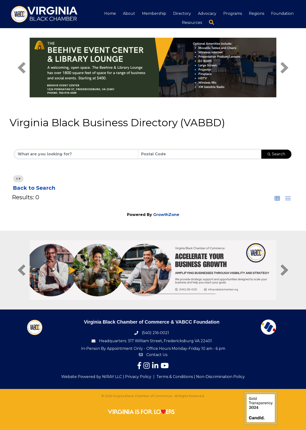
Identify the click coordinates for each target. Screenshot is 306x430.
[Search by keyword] (76, 154)
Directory (182, 13)
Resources (192, 22)
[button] (277, 198)
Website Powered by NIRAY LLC (91, 376)
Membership (154, 13)
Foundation (282, 13)
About (129, 13)
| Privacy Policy (136, 376)
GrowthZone (166, 214)
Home (110, 13)
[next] (284, 67)
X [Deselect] (18, 178)
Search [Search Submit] (276, 154)
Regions (256, 13)
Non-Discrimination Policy (220, 376)
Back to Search (34, 188)
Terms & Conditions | (175, 376)
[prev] (21, 67)
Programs (232, 13)
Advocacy (207, 13)
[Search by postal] (200, 154)
